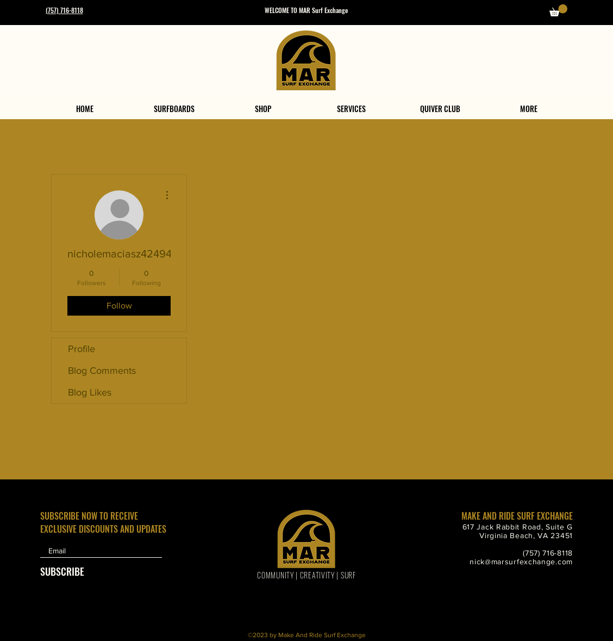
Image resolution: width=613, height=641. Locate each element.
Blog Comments (102, 370)
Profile (81, 348)
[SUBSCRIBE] (67, 571)
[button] (558, 10)
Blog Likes (89, 392)
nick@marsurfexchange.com (521, 561)
